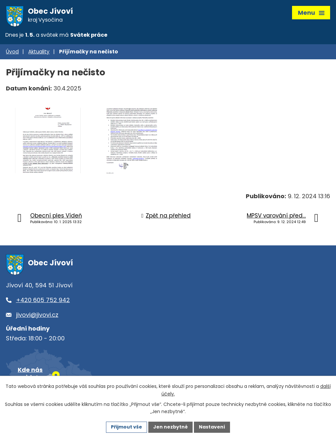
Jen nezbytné (170, 427)
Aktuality (39, 51)
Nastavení (212, 427)
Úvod (12, 51)
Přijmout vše (126, 427)
